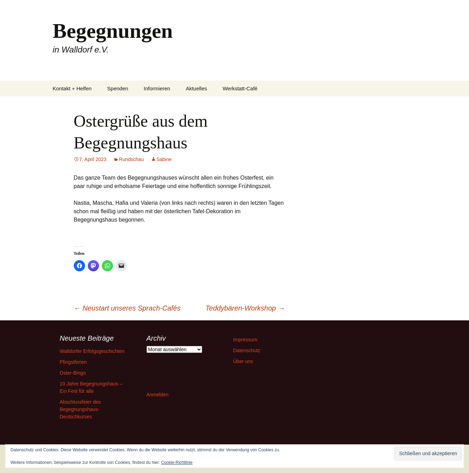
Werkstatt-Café (239, 88)
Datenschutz (247, 350)
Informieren (157, 88)
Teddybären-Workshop (245, 308)
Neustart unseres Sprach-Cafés (127, 308)
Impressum (245, 339)
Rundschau (131, 159)
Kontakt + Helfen (72, 88)
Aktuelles (196, 88)
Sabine (164, 159)
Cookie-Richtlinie (177, 462)
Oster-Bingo (73, 373)
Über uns (243, 361)
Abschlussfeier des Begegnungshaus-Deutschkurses (80, 409)
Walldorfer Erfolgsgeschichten (92, 351)
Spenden (117, 88)
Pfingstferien (73, 362)
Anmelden (158, 394)
